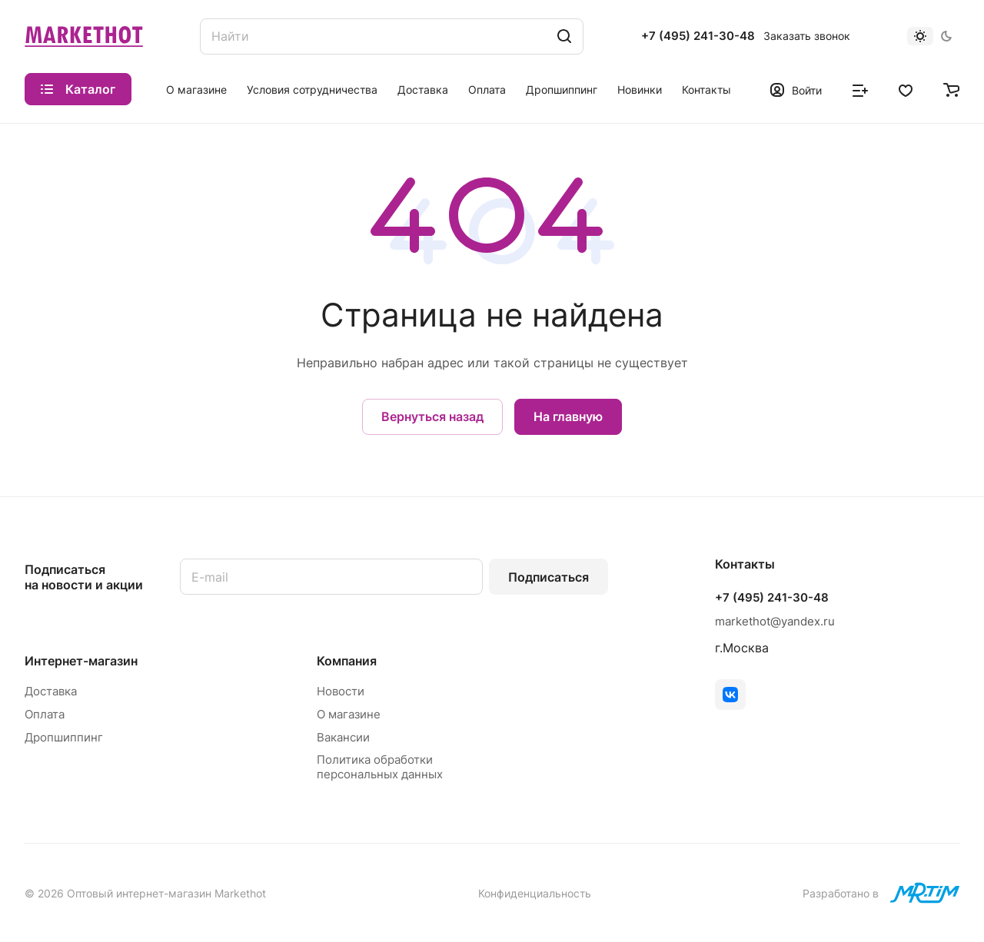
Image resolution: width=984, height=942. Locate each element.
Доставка (51, 691)
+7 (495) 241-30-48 (698, 36)
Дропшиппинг (64, 737)
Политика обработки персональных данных (380, 766)
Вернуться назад (432, 416)
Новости (340, 691)
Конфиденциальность (534, 893)
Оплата (45, 714)
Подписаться (548, 577)
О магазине (349, 714)
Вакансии (343, 737)
